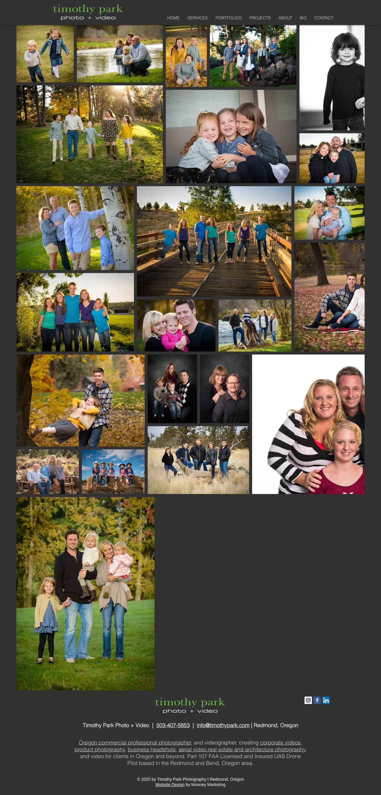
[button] (228, 18)
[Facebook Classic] (317, 700)
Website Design (170, 784)
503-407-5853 (173, 725)
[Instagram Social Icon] (308, 700)
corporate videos (280, 742)
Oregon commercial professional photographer (135, 742)
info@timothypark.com (223, 725)
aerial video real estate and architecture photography (242, 749)
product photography (99, 749)
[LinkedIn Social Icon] (326, 700)
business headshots (152, 749)
